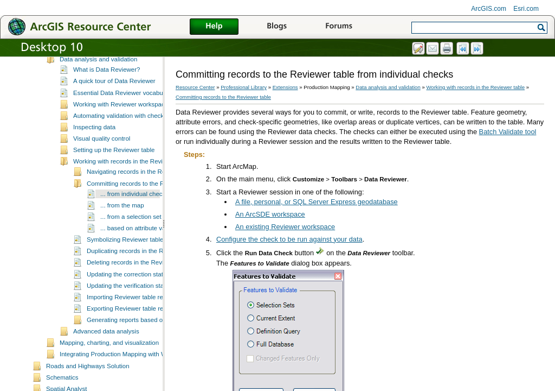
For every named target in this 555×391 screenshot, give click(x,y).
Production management (93, 65)
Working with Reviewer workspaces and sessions (141, 133)
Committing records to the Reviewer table (144, 213)
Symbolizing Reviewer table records (136, 269)
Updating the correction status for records (144, 303)
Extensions (285, 87)
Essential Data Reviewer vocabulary (123, 122)
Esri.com (526, 8)
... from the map (122, 234)
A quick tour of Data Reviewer (114, 110)
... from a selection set (131, 246)
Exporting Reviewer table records (133, 338)
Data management (85, 77)
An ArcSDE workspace (270, 214)
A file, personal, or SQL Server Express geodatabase (316, 202)
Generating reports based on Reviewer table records (159, 349)
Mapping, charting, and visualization (109, 372)
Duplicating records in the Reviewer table (143, 280)
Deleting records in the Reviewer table (139, 291)
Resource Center (195, 87)
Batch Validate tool (508, 132)
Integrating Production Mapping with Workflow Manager (136, 383)
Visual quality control (101, 168)
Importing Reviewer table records (132, 326)
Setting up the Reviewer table (113, 179)
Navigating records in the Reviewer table (143, 201)
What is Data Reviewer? (106, 99)
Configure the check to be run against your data (289, 239)
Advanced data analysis (106, 360)
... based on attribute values (138, 257)
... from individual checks (134, 223)
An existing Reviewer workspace (285, 227)
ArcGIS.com (488, 8)
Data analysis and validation (98, 88)
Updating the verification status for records (145, 315)
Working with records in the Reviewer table (132, 190)
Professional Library (244, 87)
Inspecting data (94, 156)
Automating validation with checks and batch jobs (141, 145)
